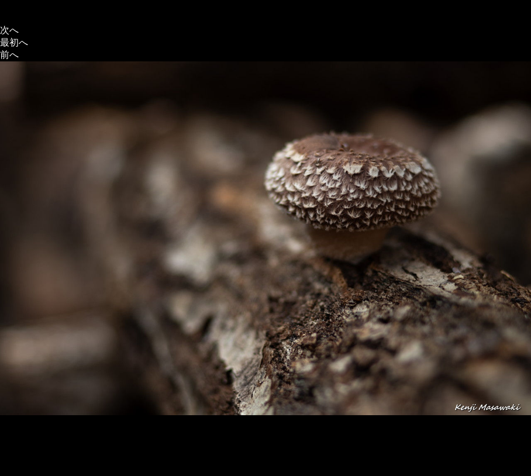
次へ (9, 30)
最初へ (14, 42)
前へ (9, 55)
